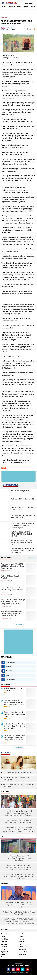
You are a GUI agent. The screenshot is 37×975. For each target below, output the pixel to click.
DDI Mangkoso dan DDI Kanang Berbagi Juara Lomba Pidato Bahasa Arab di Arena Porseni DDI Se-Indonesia (19, 876)
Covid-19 (4, 941)
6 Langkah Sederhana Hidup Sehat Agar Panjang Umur (17, 779)
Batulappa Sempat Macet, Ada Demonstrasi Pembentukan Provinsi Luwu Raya (19, 858)
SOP (9, 965)
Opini (6, 17)
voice (30, 29)
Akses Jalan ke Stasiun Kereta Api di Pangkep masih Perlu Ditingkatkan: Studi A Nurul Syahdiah (13, 602)
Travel (3, 957)
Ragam (21, 936)
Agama (25, 6)
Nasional (8, 666)
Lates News (22, 934)
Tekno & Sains (10, 679)
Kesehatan (22, 941)
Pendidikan (4, 939)
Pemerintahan (10, 662)
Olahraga (4, 944)
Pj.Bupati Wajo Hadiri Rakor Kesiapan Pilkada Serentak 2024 (19, 913)
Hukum (8, 675)
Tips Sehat (4, 952)
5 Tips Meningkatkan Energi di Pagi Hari (18, 772)
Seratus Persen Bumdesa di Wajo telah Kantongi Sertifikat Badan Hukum (12, 590)
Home (4, 6)
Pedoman (20, 965)
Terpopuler (11, 6)
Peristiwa (9, 671)
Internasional (23, 949)
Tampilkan (32, 558)
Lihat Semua (18, 624)
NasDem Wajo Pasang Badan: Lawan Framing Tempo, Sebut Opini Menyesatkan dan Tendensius (11, 614)
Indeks (19, 6)
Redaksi (27, 965)
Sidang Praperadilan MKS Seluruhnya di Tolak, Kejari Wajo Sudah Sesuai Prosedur (19, 821)
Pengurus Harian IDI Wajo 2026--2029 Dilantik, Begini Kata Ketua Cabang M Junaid (12, 566)
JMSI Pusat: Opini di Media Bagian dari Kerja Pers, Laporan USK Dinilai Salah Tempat (19, 905)
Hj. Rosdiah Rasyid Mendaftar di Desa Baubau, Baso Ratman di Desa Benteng (14, 726)
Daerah (3, 936)
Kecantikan (22, 954)
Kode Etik (14, 965)
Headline (33, 6)
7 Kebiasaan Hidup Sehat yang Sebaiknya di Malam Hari (18, 786)
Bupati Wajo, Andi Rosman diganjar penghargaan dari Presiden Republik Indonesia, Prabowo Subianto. (19, 867)
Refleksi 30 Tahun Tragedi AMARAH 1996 (10, 577)
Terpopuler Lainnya (18, 747)
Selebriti (3, 954)
